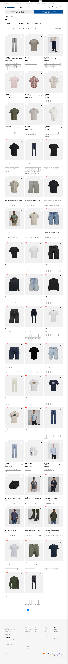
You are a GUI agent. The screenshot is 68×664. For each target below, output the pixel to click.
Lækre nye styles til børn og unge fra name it (19, 11)
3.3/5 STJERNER (7, 634)
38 (37, 610)
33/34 (50, 67)
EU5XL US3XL (27, 134)
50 (49, 503)
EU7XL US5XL (37, 134)
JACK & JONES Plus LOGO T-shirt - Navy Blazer (51, 564)
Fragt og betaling (27, 631)
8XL (57, 168)
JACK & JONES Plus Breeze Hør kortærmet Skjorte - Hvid (53, 127)
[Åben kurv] (61, 7)
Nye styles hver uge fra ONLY (49, 12)
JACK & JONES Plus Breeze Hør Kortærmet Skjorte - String (33, 127)
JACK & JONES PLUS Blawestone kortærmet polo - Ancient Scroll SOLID (33, 233)
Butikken (26, 634)
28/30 (6, 63)
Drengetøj (56, 631)
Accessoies (36, 633)
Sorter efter (60, 31)
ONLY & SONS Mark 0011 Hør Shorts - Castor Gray (32, 200)
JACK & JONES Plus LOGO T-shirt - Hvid (11, 564)
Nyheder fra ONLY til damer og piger (48, 11)
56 (53, 503)
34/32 (6, 67)
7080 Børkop (27, 646)
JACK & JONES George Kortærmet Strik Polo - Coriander (13, 200)
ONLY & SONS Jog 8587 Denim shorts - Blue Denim (52, 367)
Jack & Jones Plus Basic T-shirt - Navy (11, 530)
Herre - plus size (37, 23)
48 (47, 503)
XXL (59, 237)
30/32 (13, 65)
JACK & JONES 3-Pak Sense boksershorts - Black (12, 498)
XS (25, 63)
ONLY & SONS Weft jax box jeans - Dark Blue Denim (52, 58)
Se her (41, 1)
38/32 (11, 67)
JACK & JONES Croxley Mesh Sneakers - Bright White (33, 464)
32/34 (48, 67)
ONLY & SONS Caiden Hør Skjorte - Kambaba (12, 596)
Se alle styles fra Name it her (19, 12)
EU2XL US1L (7, 168)
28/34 (13, 67)
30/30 (11, 63)
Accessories (21, 23)
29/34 (15, 67)
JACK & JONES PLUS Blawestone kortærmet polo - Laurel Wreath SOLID (13, 233)
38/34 (28, 173)
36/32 (8, 67)
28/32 (8, 65)
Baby (55, 633)
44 (29, 469)
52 (51, 503)
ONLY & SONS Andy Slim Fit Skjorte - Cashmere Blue (52, 464)
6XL (53, 168)
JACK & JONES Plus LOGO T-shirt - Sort (50, 163)
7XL (55, 168)
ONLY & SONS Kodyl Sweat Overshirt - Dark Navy (12, 297)
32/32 (17, 65)
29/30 (8, 63)
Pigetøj (55, 629)
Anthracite (40, 535)
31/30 (13, 63)
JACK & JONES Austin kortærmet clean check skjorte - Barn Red (34, 96)
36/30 (6, 65)
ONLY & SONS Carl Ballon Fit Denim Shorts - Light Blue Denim (33, 298)
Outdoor (28, 23)
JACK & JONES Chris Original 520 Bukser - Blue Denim (33, 596)
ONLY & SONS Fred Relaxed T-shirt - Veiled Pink (12, 95)
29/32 (11, 65)
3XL (47, 168)
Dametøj (36, 629)
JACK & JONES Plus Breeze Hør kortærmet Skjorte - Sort (13, 163)
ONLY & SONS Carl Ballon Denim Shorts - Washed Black (13, 329)
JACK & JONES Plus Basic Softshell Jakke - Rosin (51, 530)
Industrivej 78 (27, 644)
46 (45, 503)
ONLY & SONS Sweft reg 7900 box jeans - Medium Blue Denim (52, 432)
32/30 (15, 63)
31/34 (20, 67)
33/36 (33, 173)
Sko (14, 23)
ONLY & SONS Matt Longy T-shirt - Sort (30, 367)
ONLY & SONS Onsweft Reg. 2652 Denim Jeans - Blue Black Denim (34, 330)
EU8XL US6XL (47, 136)
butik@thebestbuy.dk (8, 628)
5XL (51, 168)
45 (33, 535)
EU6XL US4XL (32, 134)
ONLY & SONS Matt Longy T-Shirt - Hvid (50, 329)
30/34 (17, 67)
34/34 (52, 67)
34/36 (35, 173)
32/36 (30, 173)
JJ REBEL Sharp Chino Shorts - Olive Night (31, 564)
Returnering (27, 633)
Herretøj (8, 23)
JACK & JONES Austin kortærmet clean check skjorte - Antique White (52, 96)
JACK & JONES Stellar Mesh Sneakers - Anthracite (32, 530)
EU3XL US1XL (12, 168)
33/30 (17, 63)
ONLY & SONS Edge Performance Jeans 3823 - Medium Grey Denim (13, 59)
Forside (7, 16)
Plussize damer (37, 634)
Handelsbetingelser (28, 629)
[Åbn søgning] (49, 7)
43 (27, 469)
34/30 (20, 63)
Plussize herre (47, 636)
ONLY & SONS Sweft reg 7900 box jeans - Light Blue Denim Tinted (14, 465)
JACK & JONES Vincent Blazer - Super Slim (50, 498)
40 (25, 535)
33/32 (20, 65)
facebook (6, 631)
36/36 (37, 173)
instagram (10, 632)
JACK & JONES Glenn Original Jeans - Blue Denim (32, 163)
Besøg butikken (7, 3)
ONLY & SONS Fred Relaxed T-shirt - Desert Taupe (32, 58)
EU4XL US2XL (17, 168)
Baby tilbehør (56, 638)
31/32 (15, 65)
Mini (55, 636)
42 (25, 469)
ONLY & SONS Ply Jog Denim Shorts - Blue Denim (51, 232)
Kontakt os (26, 636)
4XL (49, 168)
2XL (35, 63)
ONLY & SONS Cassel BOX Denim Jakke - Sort (51, 297)
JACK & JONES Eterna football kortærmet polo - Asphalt (33, 498)
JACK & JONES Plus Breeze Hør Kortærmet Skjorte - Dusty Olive (14, 128)
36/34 (55, 67)
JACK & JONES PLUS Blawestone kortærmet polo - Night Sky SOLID (53, 201)
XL (33, 63)
